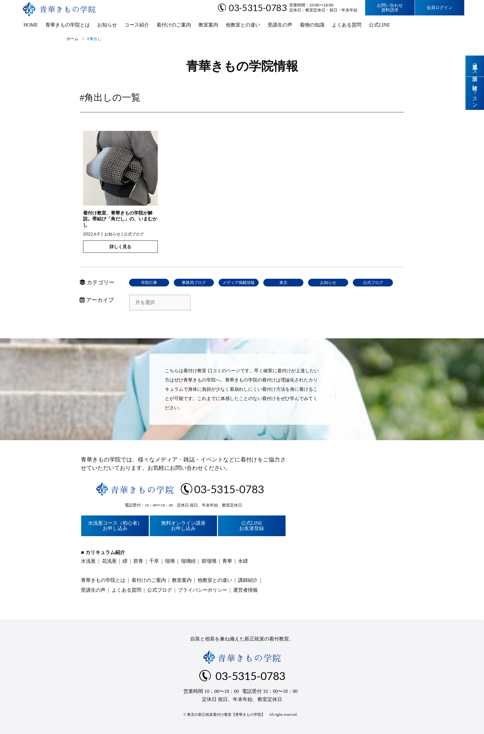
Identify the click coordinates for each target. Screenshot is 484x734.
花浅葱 (109, 561)
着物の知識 (312, 24)
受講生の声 (280, 24)
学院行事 (149, 282)
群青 (138, 561)
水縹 (243, 561)
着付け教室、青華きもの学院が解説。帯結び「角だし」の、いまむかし (120, 219)
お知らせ (107, 24)
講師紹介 (248, 580)
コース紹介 (136, 24)
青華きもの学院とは (67, 24)
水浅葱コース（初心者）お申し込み (115, 525)
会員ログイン (440, 7)
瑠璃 (170, 561)
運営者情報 (245, 590)
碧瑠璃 (209, 561)
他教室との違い (243, 24)
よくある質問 (346, 24)
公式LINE (379, 24)
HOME (30, 24)
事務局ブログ (194, 282)
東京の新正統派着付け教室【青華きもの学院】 (226, 714)
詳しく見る (120, 246)
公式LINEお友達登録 (251, 525)
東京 (283, 282)
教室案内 (208, 24)
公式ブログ (134, 233)
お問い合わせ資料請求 (390, 7)
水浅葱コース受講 (475, 66)
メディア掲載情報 (239, 282)
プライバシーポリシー (202, 590)
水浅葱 (88, 561)
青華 (227, 561)
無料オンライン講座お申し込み (183, 525)
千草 (154, 561)
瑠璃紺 (188, 561)
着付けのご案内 (173, 24)
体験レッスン (475, 93)
